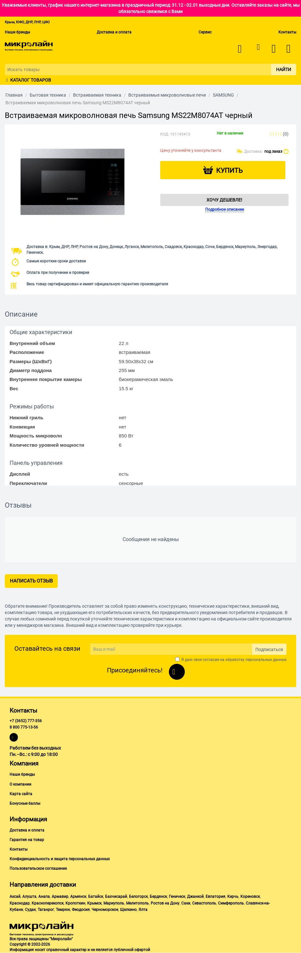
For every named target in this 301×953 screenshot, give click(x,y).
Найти (283, 69)
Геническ (177, 896)
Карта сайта (21, 794)
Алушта (29, 896)
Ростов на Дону (165, 903)
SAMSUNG (223, 95)
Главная (14, 95)
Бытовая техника (48, 95)
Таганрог (46, 909)
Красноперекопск (48, 903)
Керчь (232, 896)
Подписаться (269, 649)
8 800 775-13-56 (24, 727)
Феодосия (81, 909)
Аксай (15, 896)
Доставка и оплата (114, 32)
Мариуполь (113, 903)
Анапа (44, 896)
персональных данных (266, 659)
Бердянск (158, 896)
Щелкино (128, 909)
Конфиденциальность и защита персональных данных (60, 859)
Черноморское (105, 909)
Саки (185, 903)
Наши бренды (17, 32)
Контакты (287, 32)
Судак (30, 909)
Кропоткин (75, 903)
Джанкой (195, 896)
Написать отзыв (31, 581)
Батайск (95, 896)
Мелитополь (137, 903)
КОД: (164, 134)
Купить (229, 170)
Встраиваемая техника (97, 95)
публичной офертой (132, 950)
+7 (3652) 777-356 (26, 721)
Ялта (143, 909)
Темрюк (63, 909)
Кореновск (250, 896)
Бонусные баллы (25, 803)
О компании (20, 784)
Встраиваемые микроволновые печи (167, 95)
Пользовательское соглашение (38, 868)
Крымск (94, 903)
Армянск (78, 896)
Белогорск (138, 896)
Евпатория (215, 896)
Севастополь (204, 903)
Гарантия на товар (27, 840)
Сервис (205, 32)
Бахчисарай (116, 896)
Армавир (60, 896)
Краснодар (20, 903)
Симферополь (231, 903)
